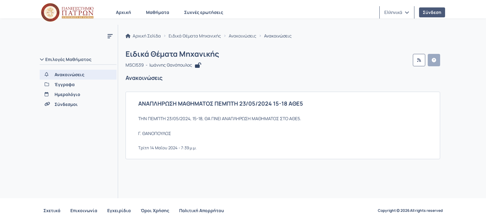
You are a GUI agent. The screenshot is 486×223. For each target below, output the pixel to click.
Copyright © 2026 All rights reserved (410, 210)
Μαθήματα (157, 12)
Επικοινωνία (83, 210)
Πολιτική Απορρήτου (201, 210)
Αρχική (123, 12)
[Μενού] (110, 36)
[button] (396, 12)
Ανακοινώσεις (242, 35)
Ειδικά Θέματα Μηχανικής (195, 35)
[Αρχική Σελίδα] (67, 12)
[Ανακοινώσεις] (78, 75)
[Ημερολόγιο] (78, 94)
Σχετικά (51, 210)
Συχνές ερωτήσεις (203, 12)
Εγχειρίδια (119, 210)
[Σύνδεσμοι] (78, 104)
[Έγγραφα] (78, 85)
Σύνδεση (432, 12)
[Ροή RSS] (419, 60)
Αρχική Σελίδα (143, 35)
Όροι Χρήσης (155, 210)
